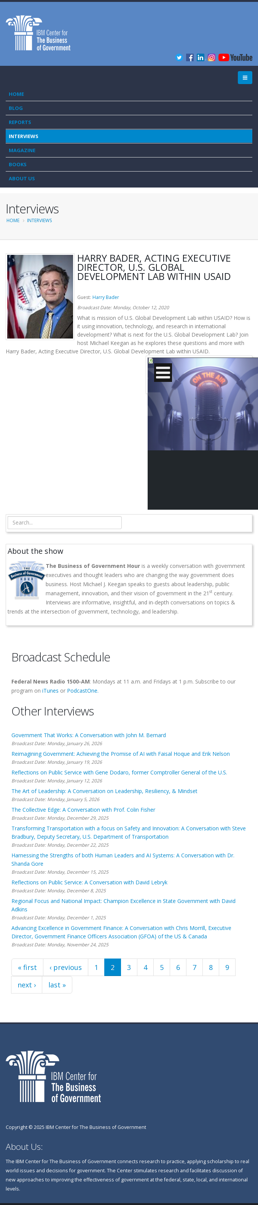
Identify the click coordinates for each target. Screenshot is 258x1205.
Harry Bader (105, 297)
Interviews (23, 136)
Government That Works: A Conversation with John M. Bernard (88, 735)
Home (16, 94)
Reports (20, 122)
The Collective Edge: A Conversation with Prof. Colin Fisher (83, 809)
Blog (16, 108)
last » (57, 984)
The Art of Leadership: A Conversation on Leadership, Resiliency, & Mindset (104, 791)
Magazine (22, 150)
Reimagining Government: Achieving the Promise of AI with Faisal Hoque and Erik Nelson (120, 753)
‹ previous (65, 967)
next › (27, 984)
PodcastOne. (83, 690)
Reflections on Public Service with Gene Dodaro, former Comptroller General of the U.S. (119, 772)
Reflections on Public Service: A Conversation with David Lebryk (89, 882)
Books (18, 164)
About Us (22, 178)
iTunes (50, 690)
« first (27, 967)
